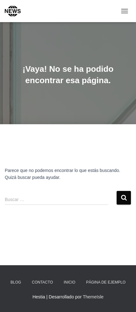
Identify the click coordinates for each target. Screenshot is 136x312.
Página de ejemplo (106, 282)
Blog (15, 282)
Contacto (42, 282)
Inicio (69, 282)
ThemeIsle (93, 296)
